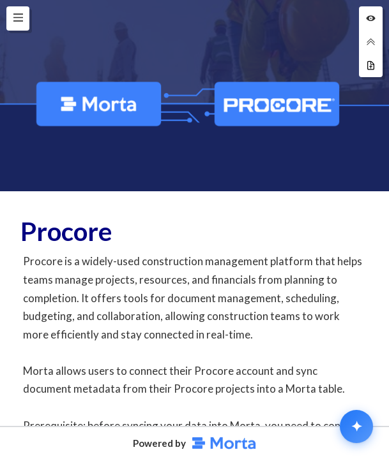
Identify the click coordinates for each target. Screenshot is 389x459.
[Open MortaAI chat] (356, 426)
